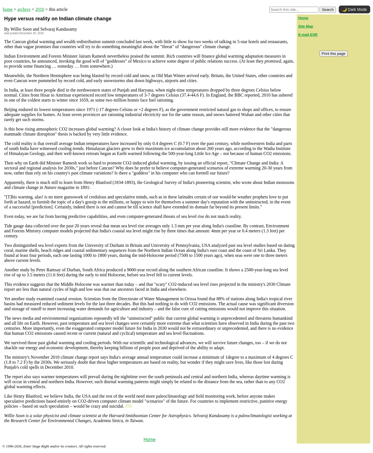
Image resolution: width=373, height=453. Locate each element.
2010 (39, 9)
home (8, 9)
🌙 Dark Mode (354, 9)
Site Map (305, 26)
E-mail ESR (307, 35)
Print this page (333, 53)
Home (150, 439)
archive (24, 9)
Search (327, 10)
